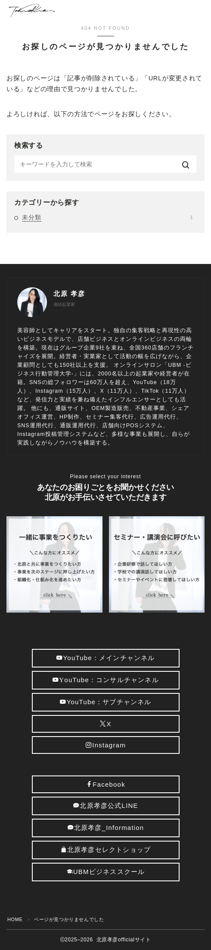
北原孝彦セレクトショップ (105, 849)
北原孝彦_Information (105, 827)
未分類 (107, 217)
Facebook (105, 784)
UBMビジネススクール (105, 871)
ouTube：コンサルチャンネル (106, 679)
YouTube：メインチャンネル (105, 657)
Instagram (106, 745)
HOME (14, 919)
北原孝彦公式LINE (105, 805)
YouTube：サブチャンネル (105, 701)
